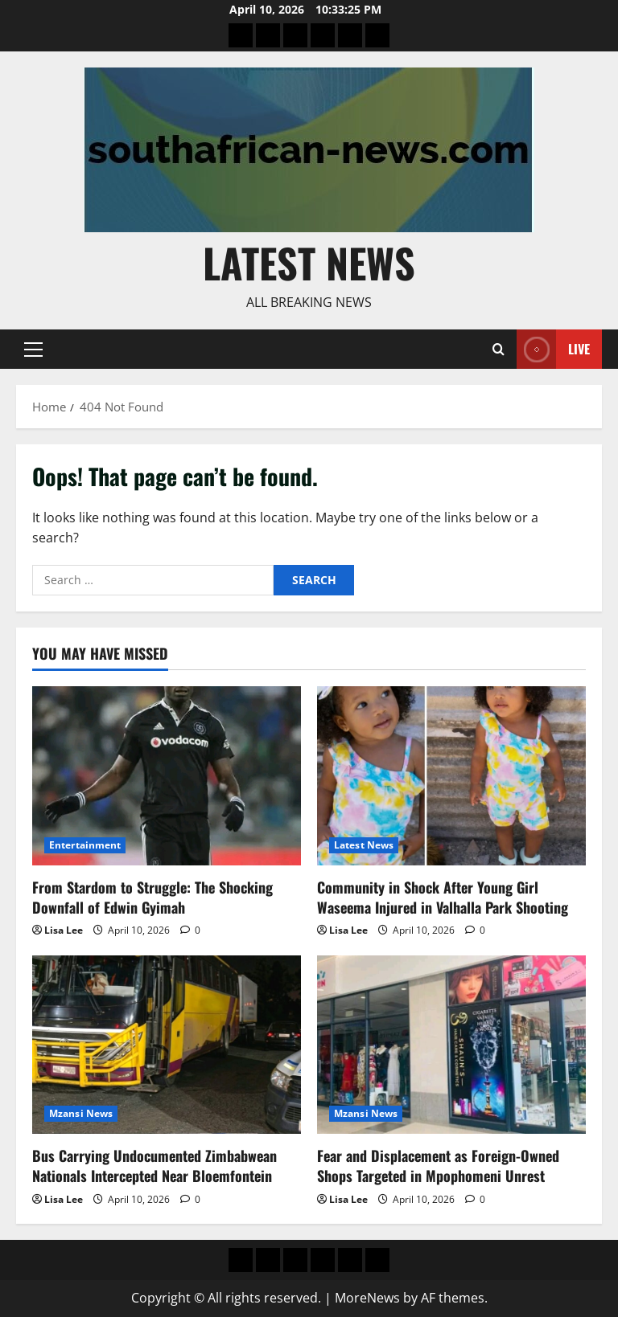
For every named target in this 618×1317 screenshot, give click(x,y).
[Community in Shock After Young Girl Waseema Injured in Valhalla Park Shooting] (451, 775)
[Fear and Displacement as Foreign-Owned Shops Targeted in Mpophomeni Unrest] (451, 1045)
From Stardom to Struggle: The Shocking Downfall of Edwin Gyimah (152, 897)
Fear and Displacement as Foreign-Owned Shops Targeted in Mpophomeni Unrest (438, 1165)
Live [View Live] (553, 349)
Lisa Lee (63, 930)
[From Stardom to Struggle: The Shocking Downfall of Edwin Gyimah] (166, 775)
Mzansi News (81, 1113)
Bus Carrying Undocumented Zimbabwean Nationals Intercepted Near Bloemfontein (154, 1165)
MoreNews (367, 1298)
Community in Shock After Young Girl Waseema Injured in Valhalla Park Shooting (442, 897)
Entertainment (85, 845)
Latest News (309, 262)
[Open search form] (498, 349)
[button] (33, 349)
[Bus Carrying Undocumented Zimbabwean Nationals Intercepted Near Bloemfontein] (166, 1045)
